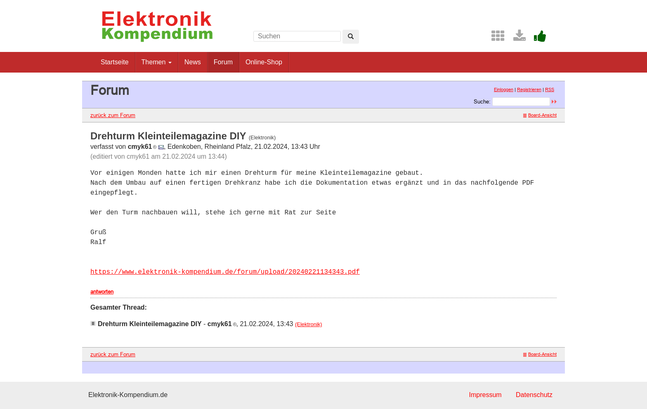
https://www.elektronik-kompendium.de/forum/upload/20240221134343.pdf (225, 272)
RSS (549, 89)
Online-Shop (264, 62)
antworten (101, 291)
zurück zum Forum (112, 115)
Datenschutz (534, 394)
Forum (223, 62)
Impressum (485, 394)
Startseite (115, 62)
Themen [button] (157, 62)
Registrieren (529, 89)
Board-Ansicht (540, 115)
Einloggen (503, 89)
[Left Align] (350, 37)
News (192, 62)
